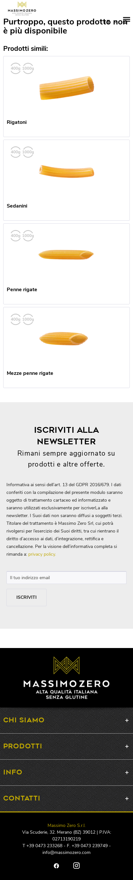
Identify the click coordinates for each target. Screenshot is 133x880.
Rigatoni (17, 122)
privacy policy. (42, 554)
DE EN (110, 22)
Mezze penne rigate (30, 373)
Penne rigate (22, 289)
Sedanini (17, 206)
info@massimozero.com (66, 852)
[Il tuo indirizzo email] (66, 577)
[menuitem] (126, 22)
